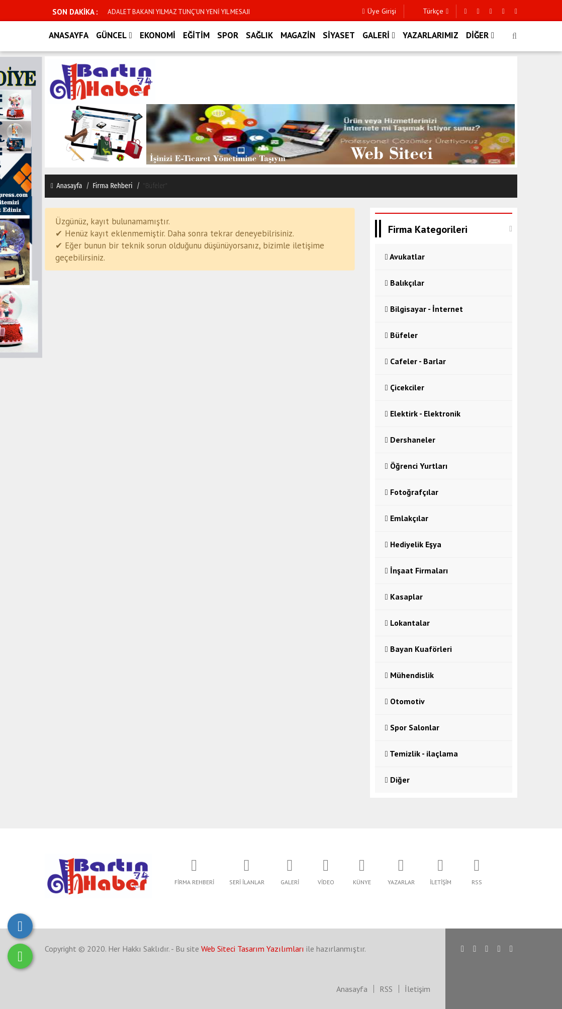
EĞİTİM (196, 35)
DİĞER (480, 35)
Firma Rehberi (112, 186)
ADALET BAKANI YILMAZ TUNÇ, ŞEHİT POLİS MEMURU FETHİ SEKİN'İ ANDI (212, 12)
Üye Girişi (379, 12)
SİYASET (339, 35)
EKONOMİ (157, 35)
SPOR (227, 35)
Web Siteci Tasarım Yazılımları (252, 949)
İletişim (417, 989)
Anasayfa (66, 186)
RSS (386, 989)
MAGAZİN (297, 35)
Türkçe (430, 12)
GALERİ (378, 35)
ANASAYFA (68, 35)
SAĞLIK (259, 35)
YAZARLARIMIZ (430, 35)
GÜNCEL (114, 35)
